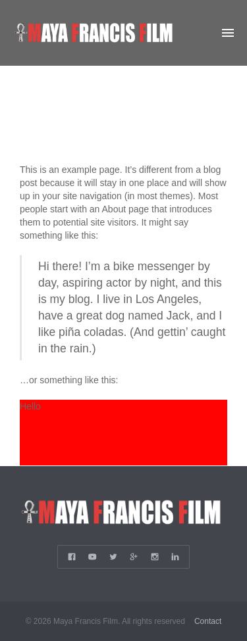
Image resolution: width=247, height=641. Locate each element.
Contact (207, 621)
